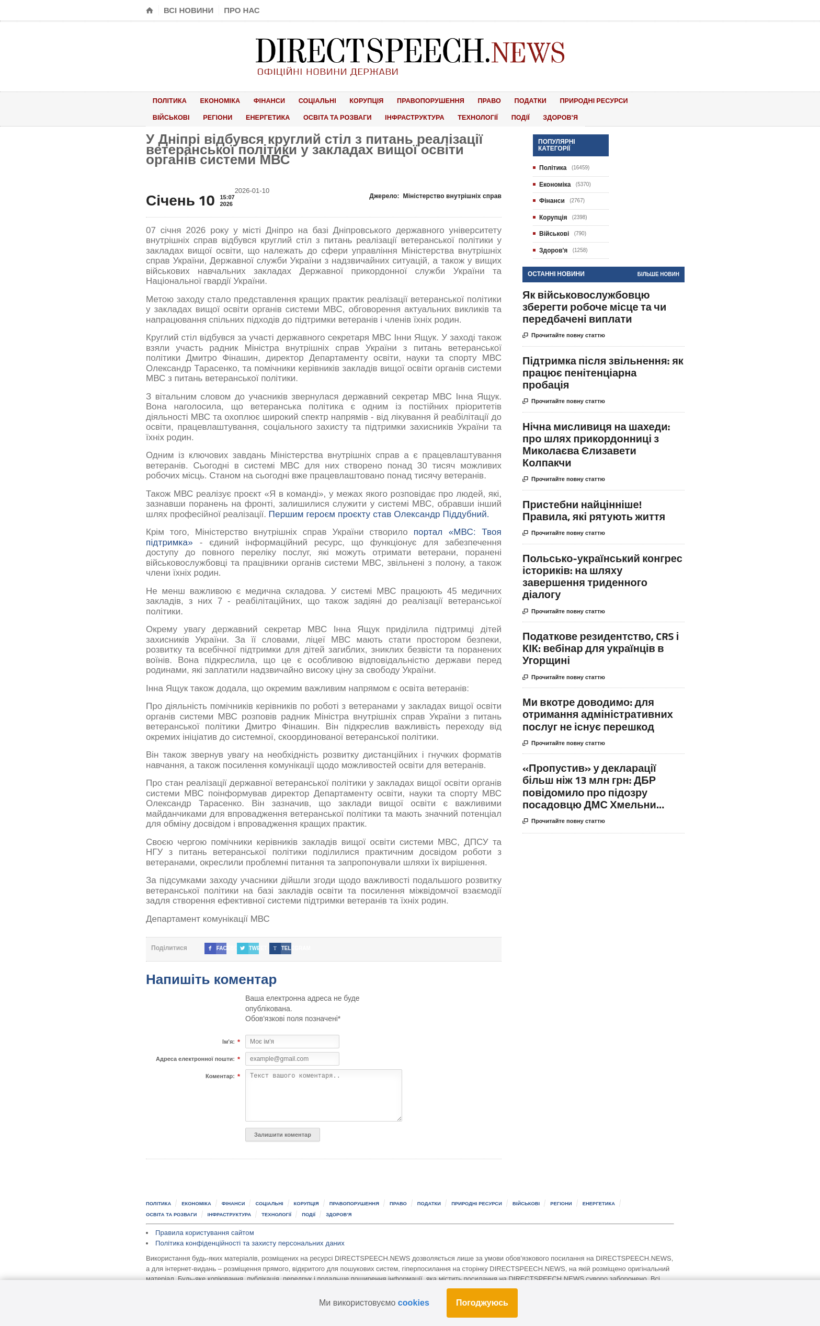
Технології (412, 115)
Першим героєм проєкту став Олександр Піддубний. (377, 511)
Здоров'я (483, 115)
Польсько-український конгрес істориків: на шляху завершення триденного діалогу (602, 573)
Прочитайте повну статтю (563, 333)
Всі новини (188, 10)
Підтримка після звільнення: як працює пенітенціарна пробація (603, 369)
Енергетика (210, 115)
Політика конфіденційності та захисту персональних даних (247, 1239)
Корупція (346, 99)
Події (449, 115)
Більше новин (658, 272)
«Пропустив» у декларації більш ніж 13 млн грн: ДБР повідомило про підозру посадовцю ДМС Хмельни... (593, 783)
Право (461, 99)
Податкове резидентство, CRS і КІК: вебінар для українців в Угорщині (600, 645)
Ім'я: (228, 1039)
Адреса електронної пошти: (195, 1056)
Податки (497, 99)
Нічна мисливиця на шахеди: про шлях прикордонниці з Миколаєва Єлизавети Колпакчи (596, 441)
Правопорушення (406, 99)
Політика (167, 99)
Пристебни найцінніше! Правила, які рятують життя (593, 507)
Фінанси (258, 99)
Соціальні (301, 99)
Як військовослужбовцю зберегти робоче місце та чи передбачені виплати (594, 303)
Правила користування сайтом (203, 1229)
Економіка (213, 99)
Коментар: (220, 1073)
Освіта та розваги (277, 115)
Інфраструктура (352, 115)
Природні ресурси (557, 99)
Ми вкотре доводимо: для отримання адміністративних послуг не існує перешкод (597, 711)
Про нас (242, 10)
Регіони (165, 115)
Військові (620, 99)
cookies (413, 1302)
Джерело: (437, 193)
